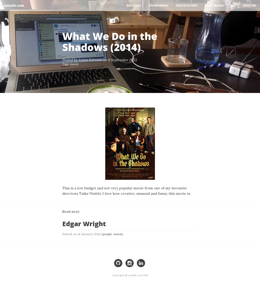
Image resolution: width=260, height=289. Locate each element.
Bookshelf (134, 5)
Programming (159, 5)
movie (74, 64)
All (233, 5)
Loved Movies (214, 5)
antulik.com (14, 5)
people (107, 234)
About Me (249, 5)
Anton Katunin (90, 60)
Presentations (187, 5)
